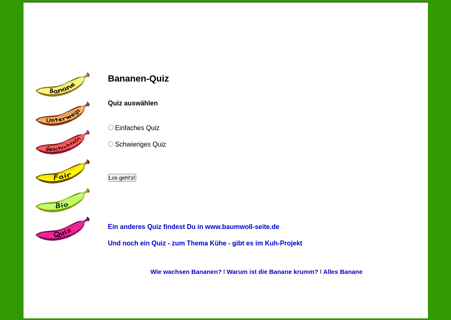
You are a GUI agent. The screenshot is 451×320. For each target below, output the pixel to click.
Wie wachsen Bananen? (186, 271)
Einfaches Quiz (136, 127)
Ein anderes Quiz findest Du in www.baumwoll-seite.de (193, 226)
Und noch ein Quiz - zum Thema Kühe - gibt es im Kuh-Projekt (205, 243)
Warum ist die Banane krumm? (272, 271)
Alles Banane (342, 271)
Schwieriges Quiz (139, 144)
